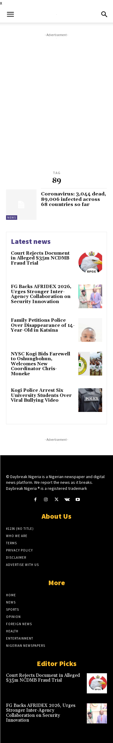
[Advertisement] (56, 110)
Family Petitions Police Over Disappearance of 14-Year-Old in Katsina (43, 325)
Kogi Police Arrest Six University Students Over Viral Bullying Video (41, 395)
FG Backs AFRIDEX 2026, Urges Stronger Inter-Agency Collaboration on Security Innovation (41, 294)
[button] (10, 14)
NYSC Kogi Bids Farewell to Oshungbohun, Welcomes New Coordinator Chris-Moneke (40, 364)
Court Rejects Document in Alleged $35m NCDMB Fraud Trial (40, 258)
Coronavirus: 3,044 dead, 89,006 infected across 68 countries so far (73, 199)
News (11, 218)
